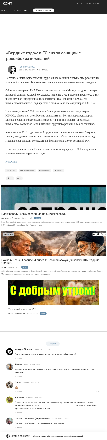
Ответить (18, 358)
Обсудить (53, 344)
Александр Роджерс (10, 218)
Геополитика (11, 170)
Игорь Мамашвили (16, 313)
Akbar (4, 267)
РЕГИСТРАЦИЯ (92, 3)
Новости (59, 170)
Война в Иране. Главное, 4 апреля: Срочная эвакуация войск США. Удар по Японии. (50, 262)
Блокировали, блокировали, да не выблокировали (33, 213)
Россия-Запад (44, 170)
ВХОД (80, 3)
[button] (103, 3)
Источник (11, 161)
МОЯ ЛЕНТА (6, 10)
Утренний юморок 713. (22, 309)
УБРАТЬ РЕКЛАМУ (43, 10)
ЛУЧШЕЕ (17, 10)
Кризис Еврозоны (27, 170)
